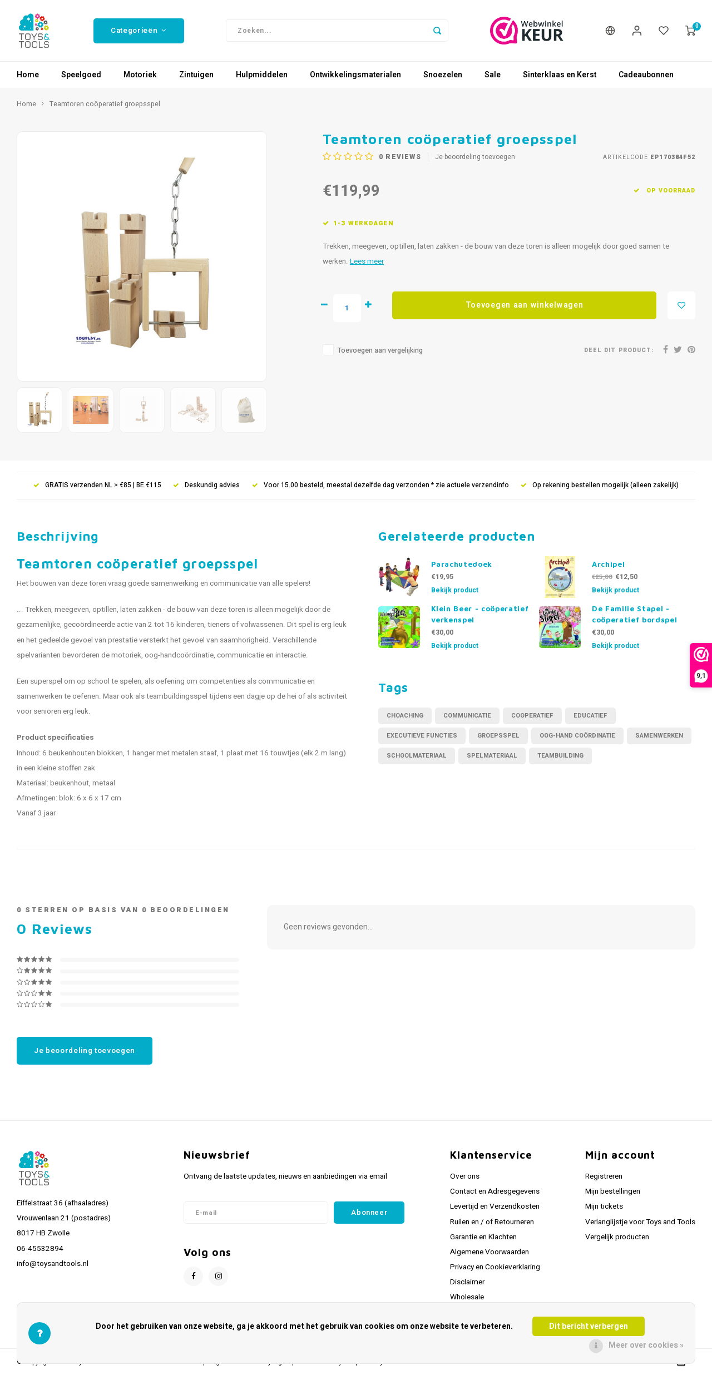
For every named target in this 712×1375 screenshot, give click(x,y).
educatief (590, 715)
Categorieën (139, 30)
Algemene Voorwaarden (489, 1252)
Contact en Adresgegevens (495, 1191)
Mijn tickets (604, 1206)
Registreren (603, 1176)
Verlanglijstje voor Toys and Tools (640, 1222)
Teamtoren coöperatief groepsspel (105, 104)
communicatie (467, 715)
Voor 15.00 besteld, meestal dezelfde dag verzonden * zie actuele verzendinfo (380, 485)
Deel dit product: (619, 350)
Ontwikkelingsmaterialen (355, 75)
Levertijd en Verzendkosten (495, 1206)
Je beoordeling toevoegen (475, 157)
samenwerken (659, 735)
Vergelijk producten (617, 1237)
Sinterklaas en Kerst (559, 75)
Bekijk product (454, 590)
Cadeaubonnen (646, 75)
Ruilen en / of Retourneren (492, 1222)
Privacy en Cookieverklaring (495, 1267)
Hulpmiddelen (262, 75)
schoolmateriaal (417, 755)
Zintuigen (196, 75)
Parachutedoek (462, 564)
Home (28, 75)
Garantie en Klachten (483, 1237)
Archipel (608, 564)
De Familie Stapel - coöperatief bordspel (634, 614)
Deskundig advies (206, 485)
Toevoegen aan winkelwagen (525, 305)
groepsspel (498, 735)
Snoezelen (442, 75)
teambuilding (560, 755)
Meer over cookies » (646, 1345)
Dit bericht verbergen (588, 1326)
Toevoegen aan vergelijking (380, 350)
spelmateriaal (492, 755)
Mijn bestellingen (612, 1191)
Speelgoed (81, 75)
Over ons (464, 1176)
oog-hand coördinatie (577, 735)
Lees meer (367, 261)
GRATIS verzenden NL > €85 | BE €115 (97, 485)
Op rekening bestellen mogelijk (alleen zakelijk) (600, 485)
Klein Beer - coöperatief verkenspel (480, 614)
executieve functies (422, 735)
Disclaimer (467, 1282)
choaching (405, 715)
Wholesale (467, 1297)
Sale (492, 75)
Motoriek (140, 75)
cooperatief (532, 715)
